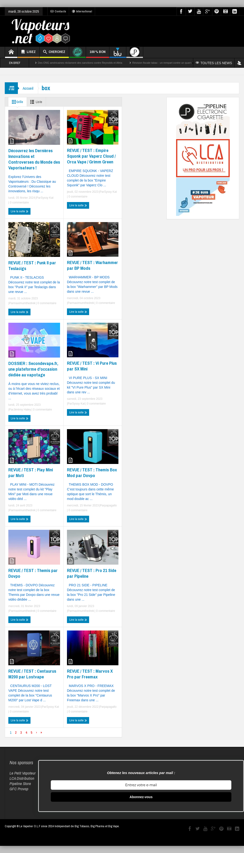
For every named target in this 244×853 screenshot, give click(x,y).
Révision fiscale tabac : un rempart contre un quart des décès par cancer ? (175, 62)
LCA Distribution (22, 778)
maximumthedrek (25, 303)
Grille (16, 102)
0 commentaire (19, 202)
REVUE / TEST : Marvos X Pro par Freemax (90, 674)
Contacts (58, 11)
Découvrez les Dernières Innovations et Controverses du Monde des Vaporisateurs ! (34, 159)
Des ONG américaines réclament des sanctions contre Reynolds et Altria (80, 62)
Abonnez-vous (141, 797)
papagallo (110, 505)
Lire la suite (19, 211)
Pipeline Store (20, 783)
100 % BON (97, 53)
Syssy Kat (47, 197)
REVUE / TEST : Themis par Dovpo (33, 573)
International (82, 11)
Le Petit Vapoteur (23, 773)
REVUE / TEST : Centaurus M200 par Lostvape (32, 674)
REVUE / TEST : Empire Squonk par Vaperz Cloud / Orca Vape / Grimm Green (91, 156)
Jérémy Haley (22, 409)
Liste (36, 102)
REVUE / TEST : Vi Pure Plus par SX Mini (92, 366)
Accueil (28, 88)
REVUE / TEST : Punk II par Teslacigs (32, 265)
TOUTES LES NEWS (214, 63)
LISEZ (28, 52)
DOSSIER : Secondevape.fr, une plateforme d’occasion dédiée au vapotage (33, 369)
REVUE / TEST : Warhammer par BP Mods (92, 265)
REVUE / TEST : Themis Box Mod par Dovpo (92, 472)
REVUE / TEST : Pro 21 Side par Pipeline (91, 573)
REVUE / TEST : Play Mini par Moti (30, 472)
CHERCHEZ (54, 52)
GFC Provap (19, 788)
